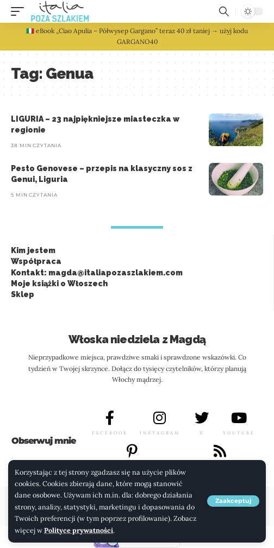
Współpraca (36, 261)
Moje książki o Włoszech (59, 283)
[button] (233, 501)
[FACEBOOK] (110, 418)
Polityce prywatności (78, 530)
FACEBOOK (110, 433)
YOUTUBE (239, 433)
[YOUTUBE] (239, 418)
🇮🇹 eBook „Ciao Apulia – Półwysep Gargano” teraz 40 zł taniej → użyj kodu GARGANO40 (137, 36)
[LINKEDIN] (220, 451)
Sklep (22, 294)
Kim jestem (33, 250)
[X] (202, 418)
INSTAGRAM (160, 433)
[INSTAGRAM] (160, 418)
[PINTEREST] (132, 451)
